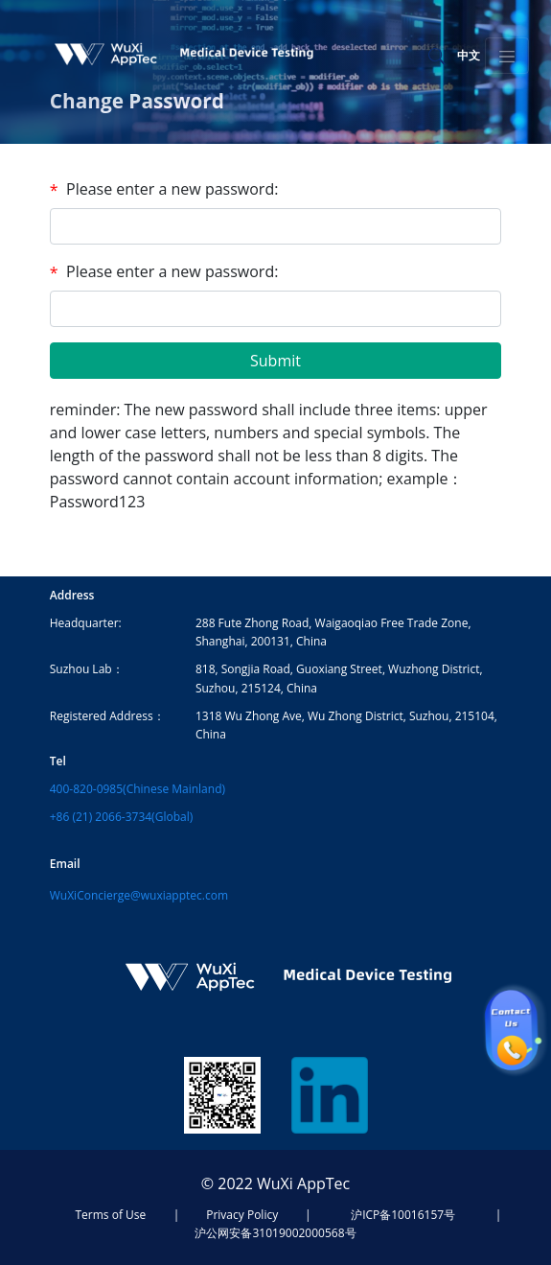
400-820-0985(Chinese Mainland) (137, 789)
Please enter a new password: (172, 188)
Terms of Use (111, 1214)
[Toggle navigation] (507, 55)
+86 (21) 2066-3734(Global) (121, 816)
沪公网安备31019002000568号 (275, 1233)
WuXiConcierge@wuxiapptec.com (139, 895)
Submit (275, 360)
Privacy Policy (242, 1214)
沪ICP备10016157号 (403, 1214)
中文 (468, 55)
